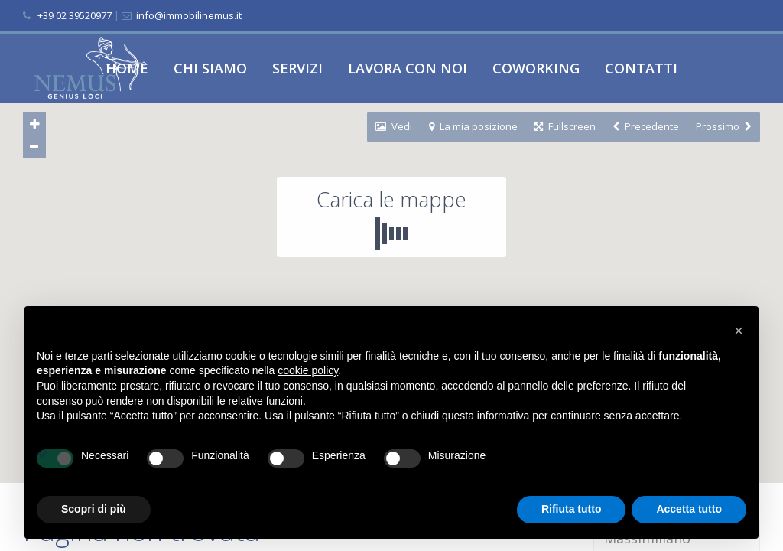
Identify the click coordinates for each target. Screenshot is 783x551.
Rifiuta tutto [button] (571, 509)
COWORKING (536, 68)
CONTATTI (641, 68)
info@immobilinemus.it (188, 15)
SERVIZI (297, 68)
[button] (738, 330)
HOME (127, 68)
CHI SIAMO (210, 68)
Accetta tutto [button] (689, 509)
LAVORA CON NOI (407, 68)
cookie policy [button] (308, 370)
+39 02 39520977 (74, 15)
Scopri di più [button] (93, 509)
